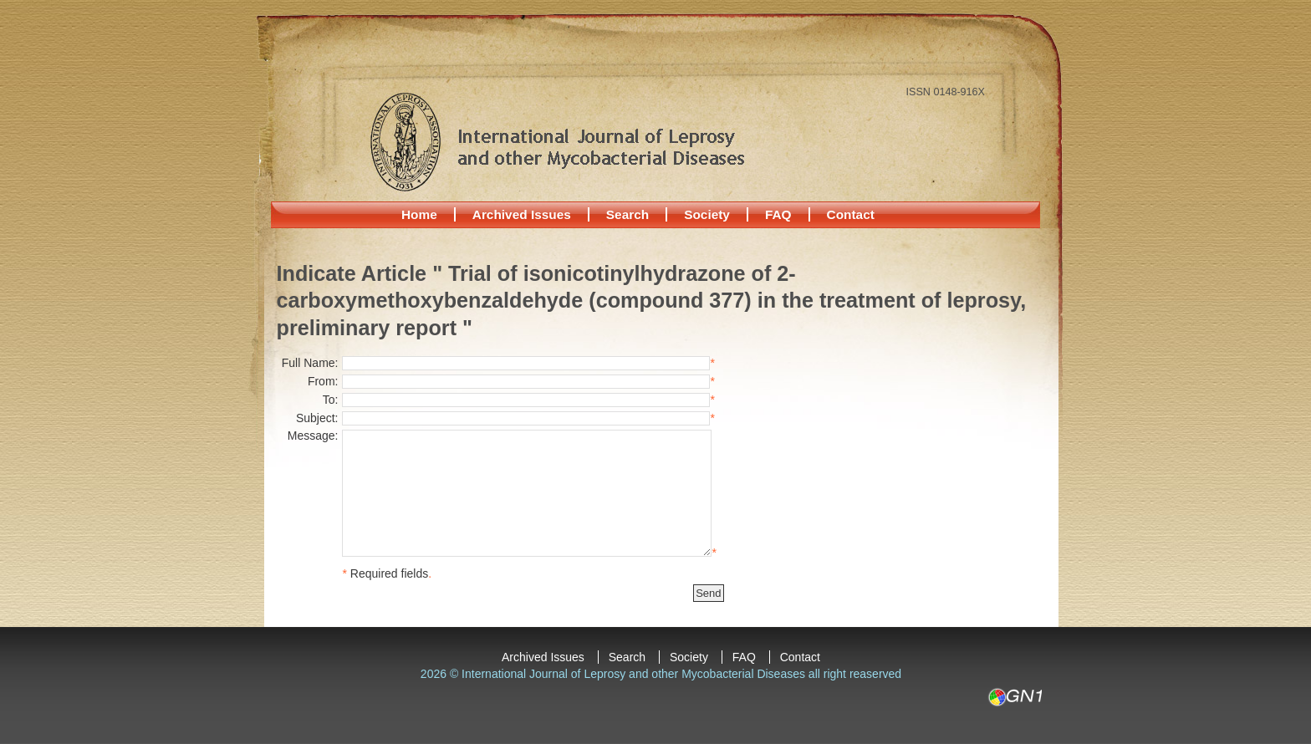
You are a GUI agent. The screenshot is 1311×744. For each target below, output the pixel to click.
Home (419, 214)
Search (627, 214)
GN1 (1014, 697)
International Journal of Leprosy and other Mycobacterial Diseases (557, 141)
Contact (851, 214)
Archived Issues (521, 214)
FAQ (778, 214)
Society (707, 214)
